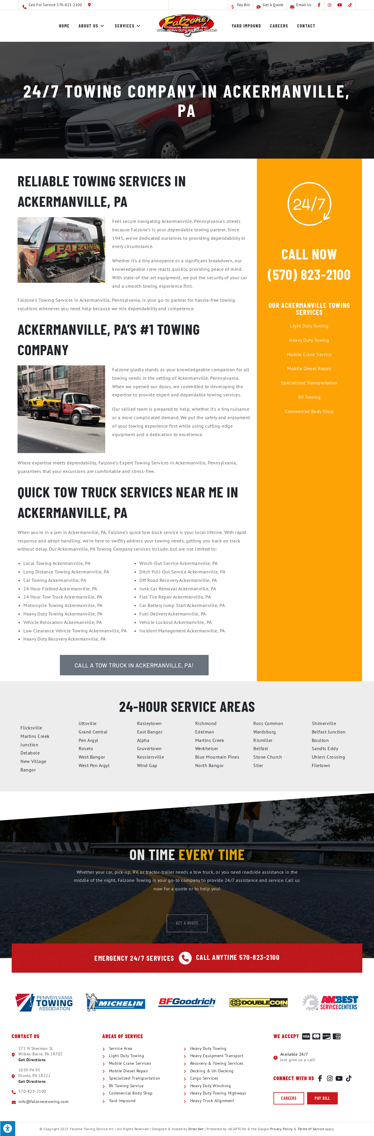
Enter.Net (196, 1129)
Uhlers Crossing (328, 757)
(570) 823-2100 (309, 274)
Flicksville (31, 728)
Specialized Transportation (309, 383)
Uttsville (88, 723)
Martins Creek (209, 740)
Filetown (321, 765)
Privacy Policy (281, 1129)
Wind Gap (147, 765)
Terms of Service (311, 1129)
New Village (33, 761)
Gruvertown (149, 748)
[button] (288, 1098)
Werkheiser (206, 748)
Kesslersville (150, 757)
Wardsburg (264, 732)
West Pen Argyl (94, 765)
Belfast (260, 748)
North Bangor (209, 765)
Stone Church (267, 757)
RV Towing (309, 397)
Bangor (28, 770)
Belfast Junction (329, 732)
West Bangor (92, 757)
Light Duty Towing (309, 326)
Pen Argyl (88, 740)
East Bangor (150, 732)
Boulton (320, 740)
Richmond (206, 723)
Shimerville (324, 723)
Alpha (143, 740)
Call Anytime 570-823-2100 (238, 957)
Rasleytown (149, 723)
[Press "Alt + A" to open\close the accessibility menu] (7, 1128)
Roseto (86, 748)
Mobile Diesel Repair (309, 368)
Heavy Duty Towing (309, 340)
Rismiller (263, 740)
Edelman (204, 732)
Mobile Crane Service (309, 354)
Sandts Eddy (325, 748)
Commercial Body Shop (309, 411)
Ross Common (268, 723)
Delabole (30, 753)
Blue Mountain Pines (217, 757)
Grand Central (93, 732)
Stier (258, 765)
